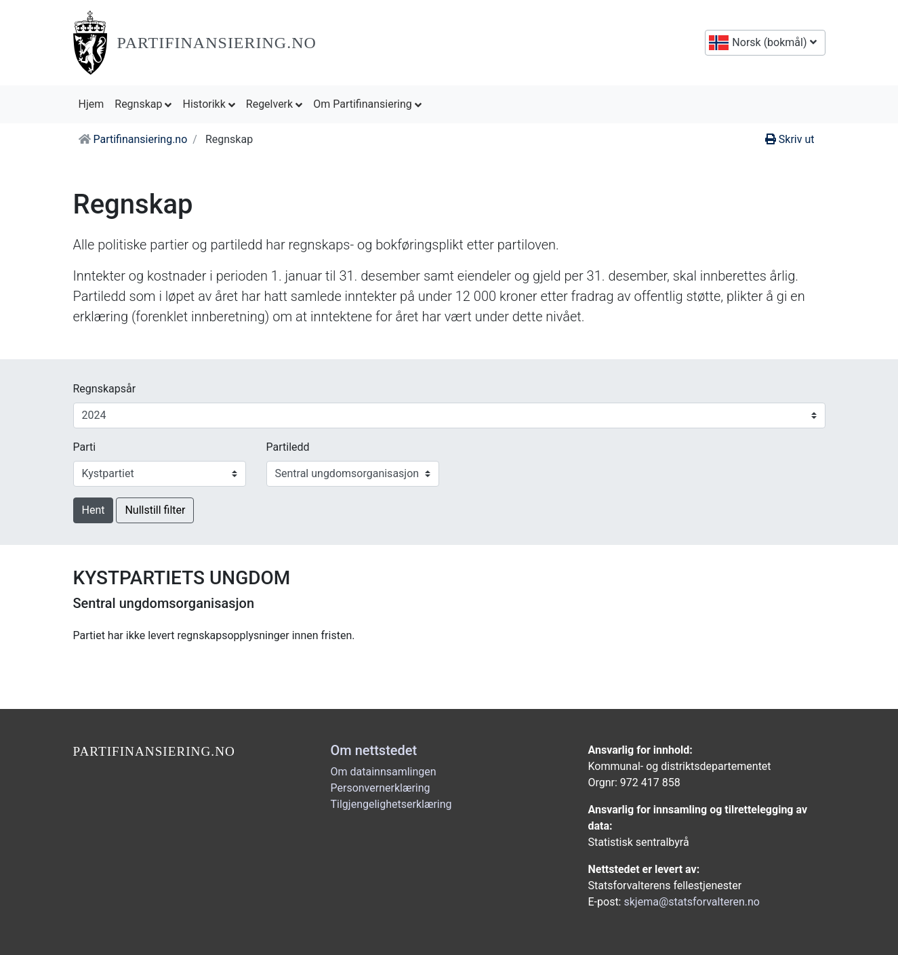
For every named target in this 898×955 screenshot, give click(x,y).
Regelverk (274, 104)
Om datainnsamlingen (383, 771)
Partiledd (288, 447)
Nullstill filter (155, 510)
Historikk (208, 104)
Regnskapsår (104, 388)
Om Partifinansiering (367, 104)
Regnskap (143, 104)
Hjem (94, 103)
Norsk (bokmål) (772, 42)
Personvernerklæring (380, 787)
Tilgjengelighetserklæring (391, 804)
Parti (84, 447)
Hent (93, 510)
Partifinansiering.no (217, 43)
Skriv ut (790, 139)
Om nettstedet (374, 750)
